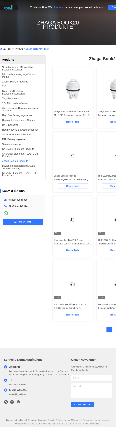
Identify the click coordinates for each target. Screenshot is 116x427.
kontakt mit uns (82, 404)
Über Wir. (47, 7)
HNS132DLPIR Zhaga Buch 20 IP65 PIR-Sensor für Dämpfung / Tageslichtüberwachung (71, 308)
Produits (59, 7)
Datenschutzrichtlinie (16, 420)
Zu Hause (35, 7)
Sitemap (32, 420)
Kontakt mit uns (93, 7)
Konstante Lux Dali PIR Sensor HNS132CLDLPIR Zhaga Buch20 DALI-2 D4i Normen (72, 244)
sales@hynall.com (18, 199)
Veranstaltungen (74, 7)
